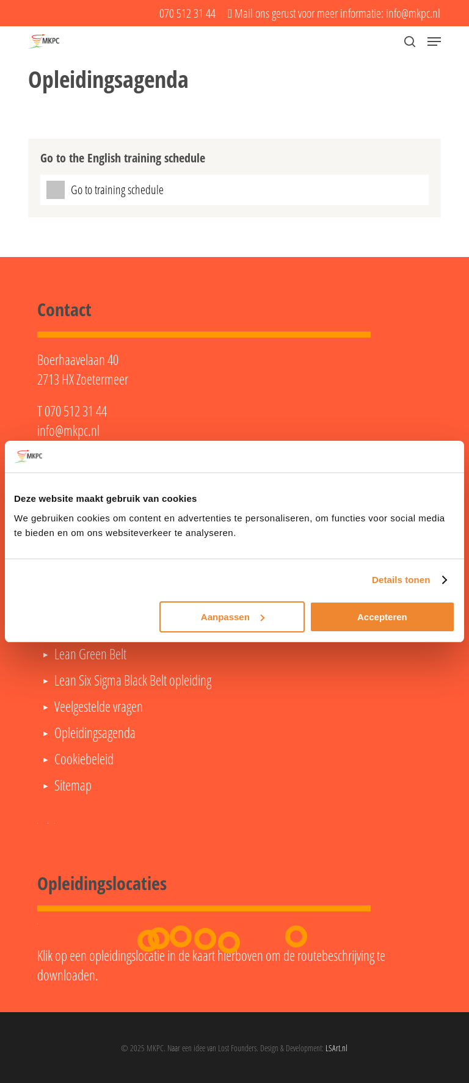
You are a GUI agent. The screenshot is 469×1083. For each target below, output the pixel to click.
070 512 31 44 (76, 411)
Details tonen (401, 579)
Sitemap (73, 785)
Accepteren (382, 617)
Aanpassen (232, 617)
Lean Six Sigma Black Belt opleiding (132, 680)
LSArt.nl (336, 1048)
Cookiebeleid (84, 759)
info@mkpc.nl (68, 430)
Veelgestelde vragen (98, 706)
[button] (434, 41)
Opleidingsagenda (95, 732)
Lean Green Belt (90, 654)
